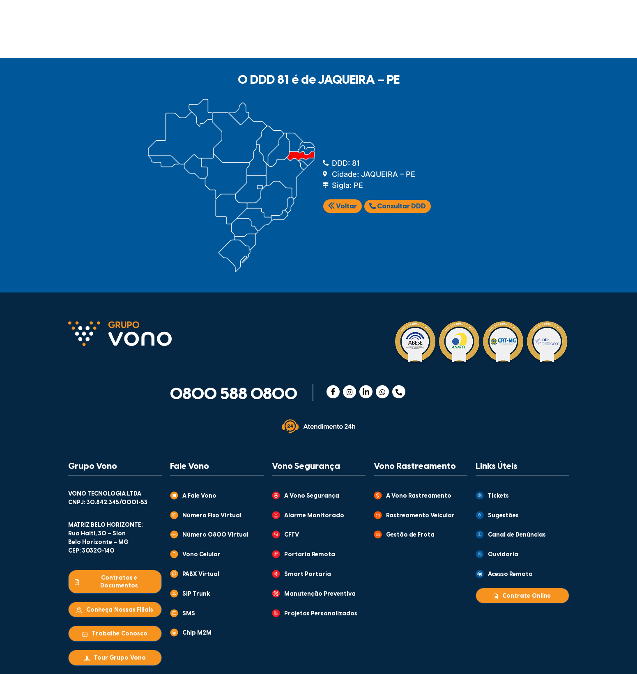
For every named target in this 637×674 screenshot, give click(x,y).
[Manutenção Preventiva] (276, 593)
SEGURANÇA (195, 39)
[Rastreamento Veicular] (378, 515)
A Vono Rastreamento (418, 496)
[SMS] (174, 613)
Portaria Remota (309, 555)
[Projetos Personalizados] (276, 613)
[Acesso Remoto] (480, 574)
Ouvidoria (503, 555)
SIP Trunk (196, 594)
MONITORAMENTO (369, 39)
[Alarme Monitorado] (276, 515)
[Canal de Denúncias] (480, 534)
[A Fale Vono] (174, 495)
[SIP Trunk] (174, 593)
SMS (188, 614)
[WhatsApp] (382, 391)
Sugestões (503, 516)
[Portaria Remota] (276, 554)
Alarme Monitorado (314, 516)
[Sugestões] (480, 515)
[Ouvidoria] (480, 554)
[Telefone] (398, 391)
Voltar (342, 206)
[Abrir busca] (558, 37)
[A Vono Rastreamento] (378, 495)
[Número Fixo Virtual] (174, 515)
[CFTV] (276, 534)
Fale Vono (189, 466)
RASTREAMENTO (278, 39)
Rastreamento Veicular (420, 516)
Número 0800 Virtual (215, 535)
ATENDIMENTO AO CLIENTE (387, 11)
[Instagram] (349, 391)
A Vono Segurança (311, 496)
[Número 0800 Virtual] (174, 534)
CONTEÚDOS (303, 11)
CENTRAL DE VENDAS (468, 11)
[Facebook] (333, 391)
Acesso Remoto (510, 574)
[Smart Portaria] (276, 574)
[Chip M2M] (174, 632)
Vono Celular (201, 555)
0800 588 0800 (233, 394)
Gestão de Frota (410, 535)
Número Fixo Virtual (211, 516)
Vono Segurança (306, 466)
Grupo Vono (92, 466)
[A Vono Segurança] (276, 495)
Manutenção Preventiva (320, 594)
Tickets (498, 496)
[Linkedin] (366, 391)
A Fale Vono (199, 496)
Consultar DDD (397, 206)
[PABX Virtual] (174, 574)
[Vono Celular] (174, 554)
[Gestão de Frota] (378, 534)
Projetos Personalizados (320, 614)
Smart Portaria (307, 574)
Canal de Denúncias (517, 535)
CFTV (291, 535)
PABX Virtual (200, 574)
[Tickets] (480, 495)
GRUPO (230, 11)
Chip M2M (197, 633)
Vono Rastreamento (415, 466)
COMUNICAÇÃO (114, 39)
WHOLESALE (455, 39)
